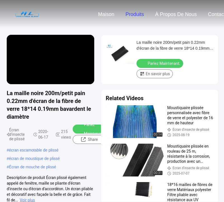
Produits (135, 14)
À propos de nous (176, 14)
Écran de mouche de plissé (32, 167)
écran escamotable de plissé (33, 150)
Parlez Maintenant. (91, 129)
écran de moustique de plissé (34, 158)
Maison (106, 14)
